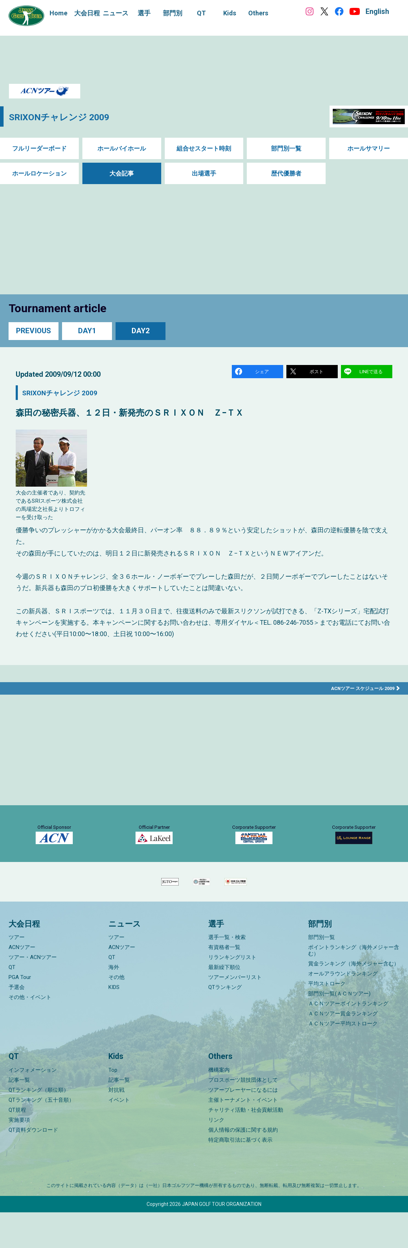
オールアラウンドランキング (343, 1009)
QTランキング (225, 1023)
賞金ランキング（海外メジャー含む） (353, 999)
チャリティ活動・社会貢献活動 (245, 1145)
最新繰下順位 (224, 1003)
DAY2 (140, 330)
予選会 (17, 1023)
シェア (262, 372)
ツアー (17, 973)
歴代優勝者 (286, 173)
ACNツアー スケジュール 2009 (360, 690)
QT (12, 1003)
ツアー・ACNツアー (33, 993)
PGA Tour (20, 1013)
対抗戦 (116, 1125)
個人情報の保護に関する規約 (243, 1165)
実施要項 (19, 1155)
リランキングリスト (232, 993)
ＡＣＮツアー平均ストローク (343, 1059)
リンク (216, 1155)
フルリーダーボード (39, 148)
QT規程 (17, 1145)
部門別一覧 (286, 148)
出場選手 (204, 173)
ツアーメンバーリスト (235, 1013)
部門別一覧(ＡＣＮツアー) (339, 1029)
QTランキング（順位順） (39, 1125)
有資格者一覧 (224, 983)
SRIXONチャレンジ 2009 (68, 116)
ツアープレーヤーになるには (243, 1125)
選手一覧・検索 (227, 973)
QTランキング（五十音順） (41, 1135)
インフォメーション (33, 1105)
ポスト (317, 372)
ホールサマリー (368, 148)
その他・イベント (30, 1033)
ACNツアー (22, 983)
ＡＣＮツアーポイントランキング (348, 1039)
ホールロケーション (39, 173)
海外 (113, 1003)
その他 (116, 1013)
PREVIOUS (33, 330)
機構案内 (219, 1105)
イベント (119, 1135)
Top (112, 1105)
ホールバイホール (121, 148)
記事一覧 (19, 1115)
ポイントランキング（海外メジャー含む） (353, 986)
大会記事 (121, 173)
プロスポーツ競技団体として (243, 1115)
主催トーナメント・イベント (243, 1135)
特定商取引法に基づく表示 (240, 1175)
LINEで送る (372, 372)
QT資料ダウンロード (33, 1165)
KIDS (113, 1023)
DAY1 (87, 330)
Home (58, 13)
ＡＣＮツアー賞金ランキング (343, 1049)
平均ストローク (327, 1019)
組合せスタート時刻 (204, 148)
